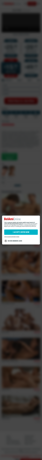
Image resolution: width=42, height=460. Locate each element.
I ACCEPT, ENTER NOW (21, 232)
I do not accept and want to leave (11, 236)
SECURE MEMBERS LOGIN (15, 241)
